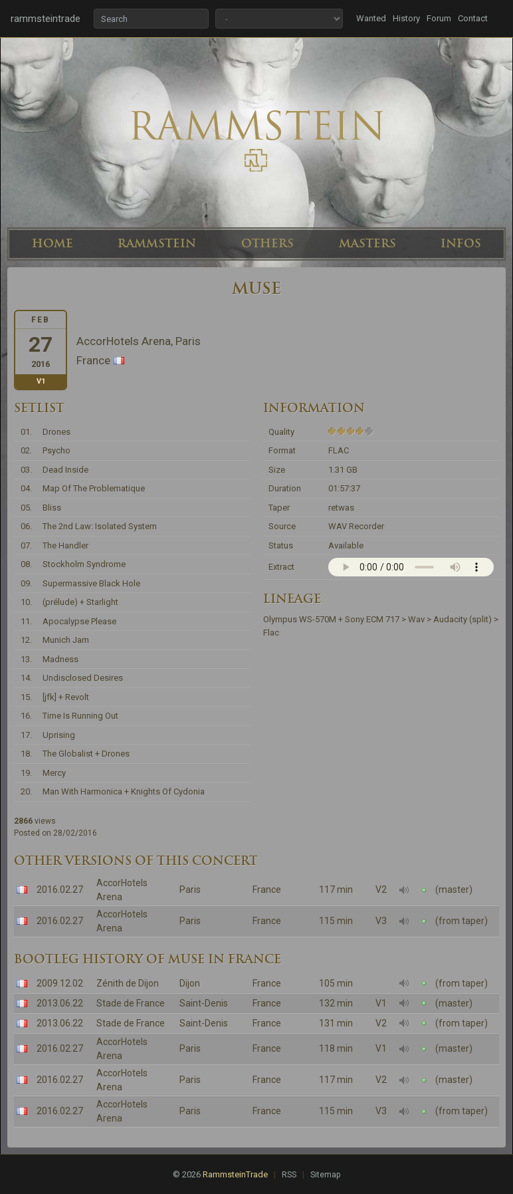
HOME (52, 243)
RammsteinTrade (235, 1174)
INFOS (461, 243)
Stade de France (130, 1003)
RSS (289, 1174)
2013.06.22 (60, 1003)
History (406, 18)
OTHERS (267, 243)
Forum (439, 18)
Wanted (371, 18)
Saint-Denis (203, 1003)
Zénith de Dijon (127, 983)
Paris (190, 889)
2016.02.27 (60, 889)
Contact (473, 18)
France (267, 889)
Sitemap (325, 1174)
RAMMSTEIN (157, 243)
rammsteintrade (45, 19)
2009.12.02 (60, 983)
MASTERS (367, 243)
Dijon (189, 983)
